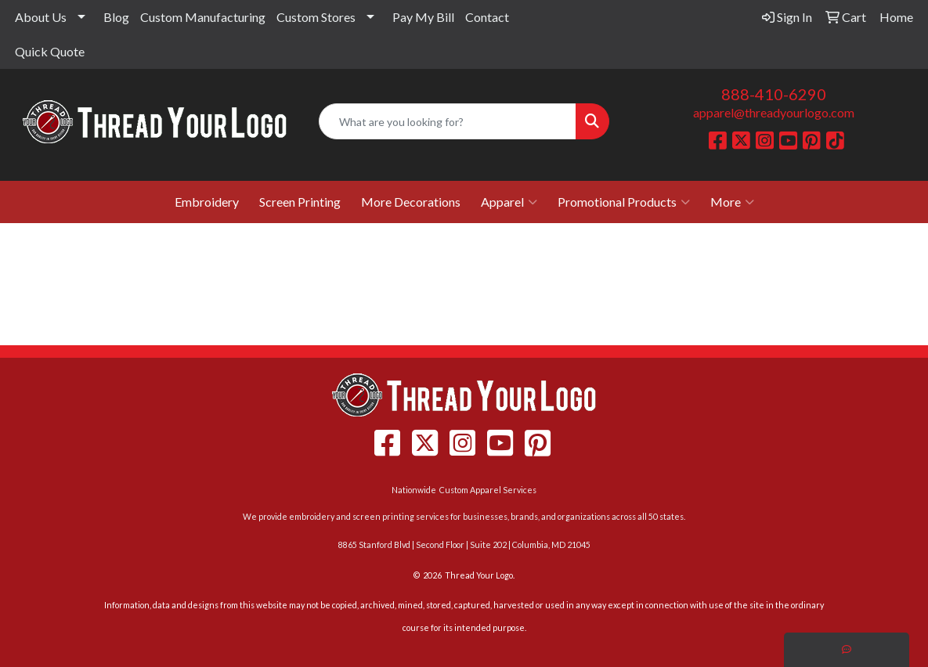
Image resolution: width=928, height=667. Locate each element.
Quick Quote (50, 51)
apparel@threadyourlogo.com (773, 112)
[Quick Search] (447, 121)
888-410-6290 (773, 94)
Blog (116, 16)
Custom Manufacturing (202, 16)
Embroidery (207, 201)
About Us (41, 16)
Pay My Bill (423, 16)
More (732, 202)
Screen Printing (300, 201)
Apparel (509, 202)
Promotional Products (624, 202)
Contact (487, 16)
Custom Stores (316, 16)
